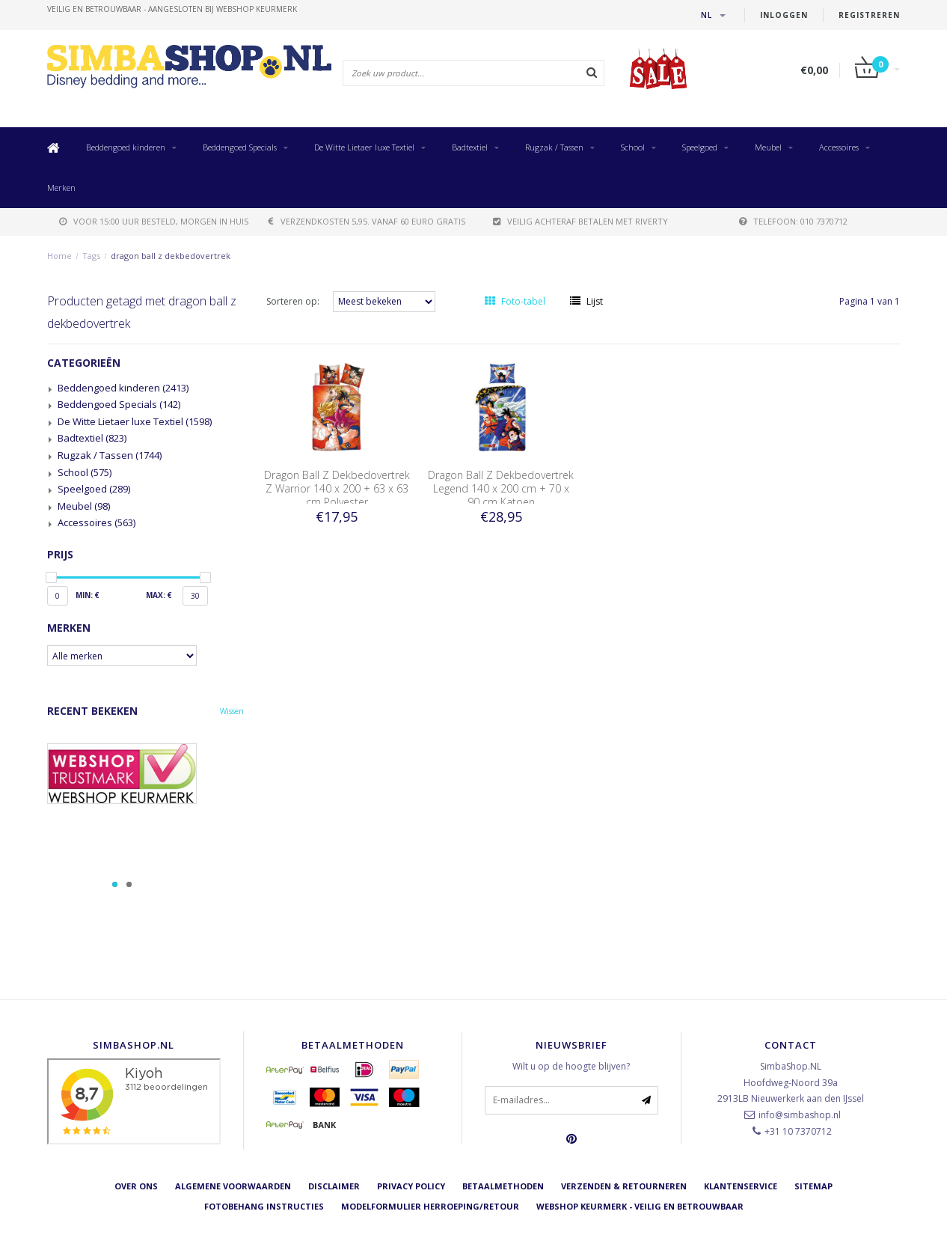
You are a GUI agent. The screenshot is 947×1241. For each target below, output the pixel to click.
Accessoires (839, 147)
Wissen (232, 711)
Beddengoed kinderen (125, 147)
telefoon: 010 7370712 (793, 221)
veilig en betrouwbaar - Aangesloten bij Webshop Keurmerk (172, 9)
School (633, 147)
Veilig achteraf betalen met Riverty (580, 221)
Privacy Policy (411, 1186)
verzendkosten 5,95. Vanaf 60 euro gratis (367, 221)
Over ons (136, 1186)
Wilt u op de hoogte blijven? (571, 1066)
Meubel (768, 147)
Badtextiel (470, 147)
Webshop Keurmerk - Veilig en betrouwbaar (640, 1206)
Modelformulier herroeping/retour (430, 1206)
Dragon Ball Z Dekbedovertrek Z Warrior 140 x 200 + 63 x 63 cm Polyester (337, 488)
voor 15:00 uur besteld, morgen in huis (153, 221)
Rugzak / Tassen (554, 147)
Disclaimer (334, 1186)
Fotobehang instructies (264, 1206)
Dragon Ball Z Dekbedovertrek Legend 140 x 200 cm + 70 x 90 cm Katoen (501, 488)
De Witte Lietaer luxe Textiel (364, 147)
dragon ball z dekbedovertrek (170, 255)
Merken (61, 187)
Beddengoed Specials (240, 147)
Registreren (869, 15)
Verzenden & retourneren (624, 1186)
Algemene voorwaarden (233, 1186)
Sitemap (813, 1186)
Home (59, 255)
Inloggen (784, 15)
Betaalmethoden (503, 1186)
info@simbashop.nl (799, 1115)
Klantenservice (740, 1186)
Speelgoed (699, 147)
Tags (91, 255)
